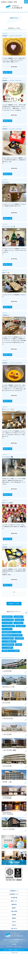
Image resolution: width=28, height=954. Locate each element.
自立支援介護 (14, 897)
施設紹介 (14, 907)
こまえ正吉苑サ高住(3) (8, 644)
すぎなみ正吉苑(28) (7, 622)
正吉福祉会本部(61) (7, 616)
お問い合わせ (14, 928)
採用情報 (14, 914)
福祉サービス (14, 901)
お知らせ (14, 921)
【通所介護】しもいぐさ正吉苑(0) (10, 650)
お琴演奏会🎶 (5, 315)
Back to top (14, 952)
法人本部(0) (18, 644)
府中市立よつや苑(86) (7, 619)
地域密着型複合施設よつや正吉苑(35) (11, 632)
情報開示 (14, 918)
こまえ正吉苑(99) (18, 622)
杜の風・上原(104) (7, 629)
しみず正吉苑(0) (19, 638)
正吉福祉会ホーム (14, 890)
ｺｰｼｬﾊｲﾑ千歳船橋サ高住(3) (9, 641)
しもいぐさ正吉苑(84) (7, 638)
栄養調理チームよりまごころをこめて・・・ (13, 36)
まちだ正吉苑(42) (20, 626)
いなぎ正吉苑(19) (18, 616)
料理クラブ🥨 (5, 272)
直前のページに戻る (14, 603)
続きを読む (14, 66)
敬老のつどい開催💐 (7, 503)
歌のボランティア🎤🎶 (8, 409)
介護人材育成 (14, 911)
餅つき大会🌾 (5, 182)
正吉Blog (14, 925)
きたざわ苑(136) (19, 619)
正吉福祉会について (14, 894)
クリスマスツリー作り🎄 (8, 226)
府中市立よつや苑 (8, 72)
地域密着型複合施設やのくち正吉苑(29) (12, 635)
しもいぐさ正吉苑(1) (7, 647)
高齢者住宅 (14, 904)
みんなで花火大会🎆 (7, 457)
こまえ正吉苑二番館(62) (8, 626)
